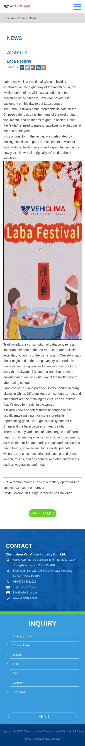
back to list (42, 513)
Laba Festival (19, 61)
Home (21, 18)
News (32, 18)
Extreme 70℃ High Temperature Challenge (42, 493)
